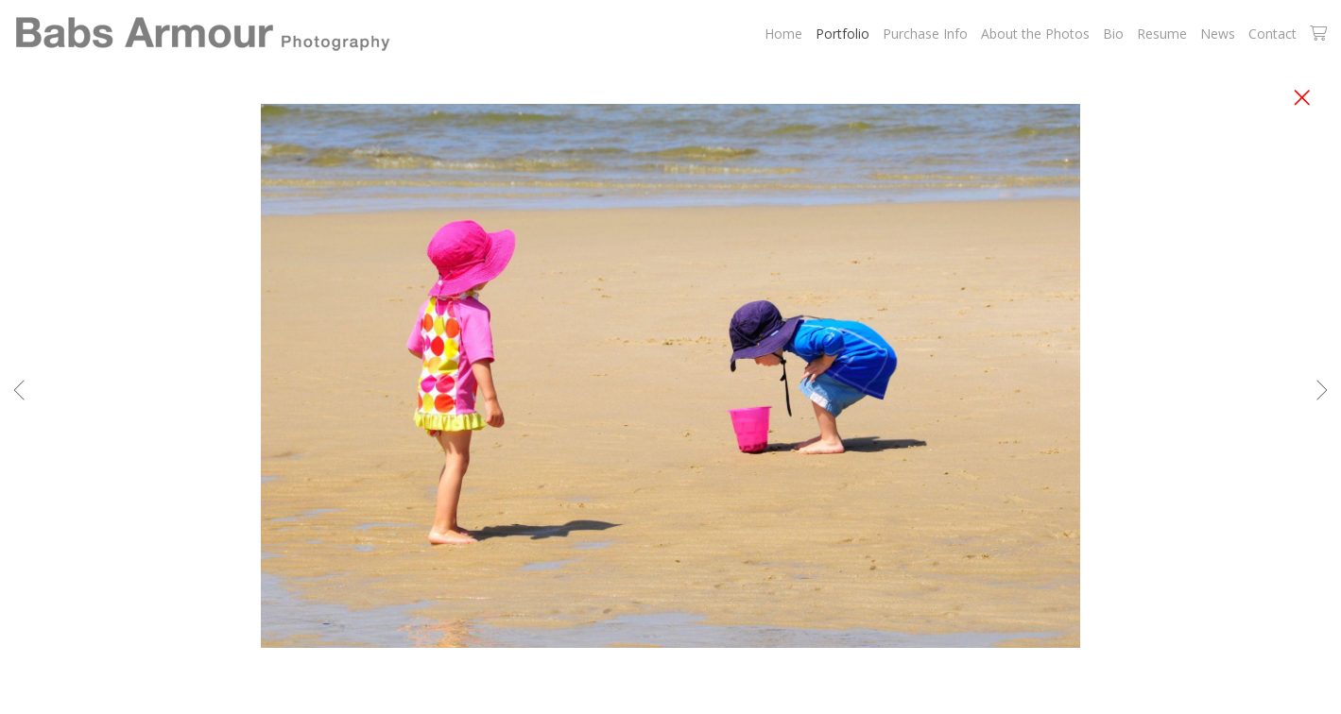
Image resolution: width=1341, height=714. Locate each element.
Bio (1113, 33)
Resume (1162, 33)
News (1217, 33)
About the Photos (1035, 33)
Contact (1272, 33)
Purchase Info (925, 33)
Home (783, 33)
